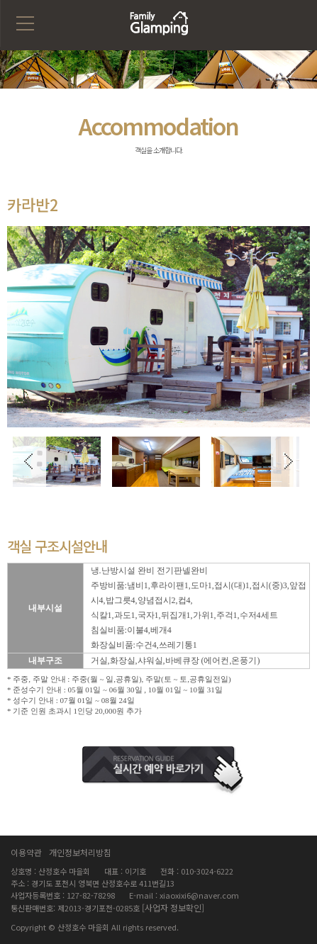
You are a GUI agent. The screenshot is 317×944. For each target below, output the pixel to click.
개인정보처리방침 (80, 852)
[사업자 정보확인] (173, 907)
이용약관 (26, 852)
